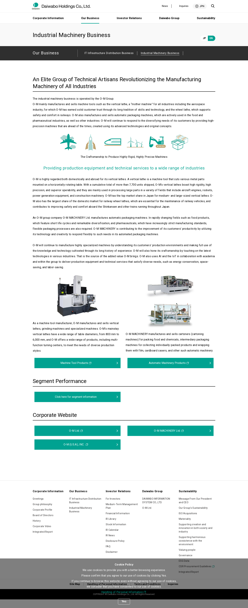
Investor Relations (129, 18)
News (165, 6)
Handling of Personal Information (122, 592)
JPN (202, 6)
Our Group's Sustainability (193, 516)
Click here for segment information (76, 405)
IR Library (111, 527)
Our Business (53, 27)
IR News (110, 544)
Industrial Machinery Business (80, 518)
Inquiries (183, 6)
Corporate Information (48, 18)
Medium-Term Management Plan (122, 514)
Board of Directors (43, 523)
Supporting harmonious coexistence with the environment (192, 549)
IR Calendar (112, 538)
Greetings (38, 507)
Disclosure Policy (115, 549)
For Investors (113, 507)
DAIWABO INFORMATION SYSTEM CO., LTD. (156, 509)
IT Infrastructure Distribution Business (109, 61)
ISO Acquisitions (188, 522)
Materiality (185, 527)
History (37, 529)
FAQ (108, 555)
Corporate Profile (42, 518)
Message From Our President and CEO (195, 509)
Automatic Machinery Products (167, 371)
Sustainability (206, 18)
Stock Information (116, 533)
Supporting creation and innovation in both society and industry (195, 537)
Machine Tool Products (74, 371)
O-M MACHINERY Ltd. (167, 439)
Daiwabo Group (169, 18)
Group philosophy (42, 512)
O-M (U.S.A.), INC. (74, 453)
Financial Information (118, 522)
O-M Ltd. (74, 439)
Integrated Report (43, 540)
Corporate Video (42, 535)
